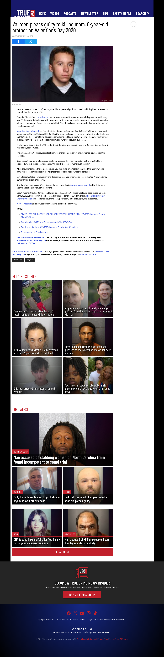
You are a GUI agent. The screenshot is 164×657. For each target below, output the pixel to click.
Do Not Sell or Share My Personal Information (110, 619)
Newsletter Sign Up (82, 594)
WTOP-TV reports (24, 203)
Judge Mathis (92, 632)
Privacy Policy (103, 639)
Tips (105, 13)
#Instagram (18, 260)
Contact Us (60, 619)
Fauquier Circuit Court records (34, 232)
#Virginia (30, 260)
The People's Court (104, 632)
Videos (54, 13)
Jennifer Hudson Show (78, 632)
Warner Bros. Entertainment (87, 639)
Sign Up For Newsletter (46, 619)
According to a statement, (28, 131)
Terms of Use (114, 639)
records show (43, 117)
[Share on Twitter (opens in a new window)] (31, 41)
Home (42, 13)
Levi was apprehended (80, 185)
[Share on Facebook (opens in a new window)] (18, 41)
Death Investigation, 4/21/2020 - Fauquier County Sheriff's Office (49, 227)
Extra (67, 632)
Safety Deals (122, 13)
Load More (62, 552)
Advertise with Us (72, 619)
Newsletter (89, 13)
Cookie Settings (86, 619)
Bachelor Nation (58, 632)
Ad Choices (124, 639)
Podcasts (70, 13)
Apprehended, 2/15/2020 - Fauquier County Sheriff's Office (46, 222)
